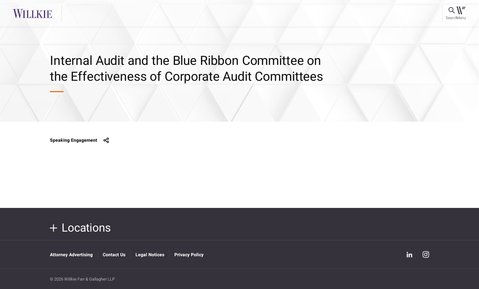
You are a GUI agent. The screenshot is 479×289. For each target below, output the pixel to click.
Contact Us (114, 254)
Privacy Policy (189, 254)
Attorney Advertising (71, 254)
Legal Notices (149, 254)
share (106, 140)
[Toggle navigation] (461, 14)
